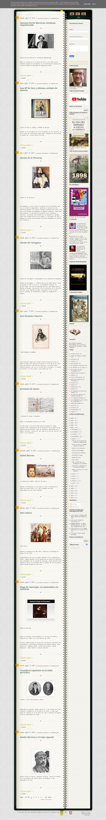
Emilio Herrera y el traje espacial (37, 737)
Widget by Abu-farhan (46, 799)
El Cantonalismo (81, 223)
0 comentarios (54, 18)
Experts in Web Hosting (86, 814)
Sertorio (73, 405)
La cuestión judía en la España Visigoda (78, 395)
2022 (72, 427)
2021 (72, 486)
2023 (72, 425)
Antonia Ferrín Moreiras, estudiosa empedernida (38, 24)
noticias (73, 407)
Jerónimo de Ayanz (29, 389)
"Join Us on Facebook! (78, 14)
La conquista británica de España (79, 391)
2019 (72, 490)
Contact (78, 17)
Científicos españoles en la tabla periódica (36, 671)
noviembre (75, 431)
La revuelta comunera (77, 398)
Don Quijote (74, 363)
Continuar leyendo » (26, 75)
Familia (73, 375)
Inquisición (74, 386)
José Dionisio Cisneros (31, 316)
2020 (72, 488)
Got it (94, 4)
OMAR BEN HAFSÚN (76, 403)
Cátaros (73, 361)
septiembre (75, 436)
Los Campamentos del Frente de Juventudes (79, 400)
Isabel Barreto (27, 455)
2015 (72, 497)
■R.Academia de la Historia (77, 344)
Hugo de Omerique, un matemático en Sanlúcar (39, 588)
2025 (72, 420)
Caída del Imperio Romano (78, 355)
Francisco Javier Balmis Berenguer (78, 533)
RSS (83, 14)
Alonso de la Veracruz (31, 158)
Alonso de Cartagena (30, 242)
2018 (72, 493)
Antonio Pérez (75, 353)
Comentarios (74, 506)
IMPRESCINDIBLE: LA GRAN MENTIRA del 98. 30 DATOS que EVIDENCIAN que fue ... (79, 525)
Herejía (73, 382)
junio (74, 476)
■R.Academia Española (75, 343)
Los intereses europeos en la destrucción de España (80, 248)
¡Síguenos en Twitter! (72, 14)
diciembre (75, 429)
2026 (72, 418)
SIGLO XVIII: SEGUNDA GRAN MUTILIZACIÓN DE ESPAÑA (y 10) (79, 517)
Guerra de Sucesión (76, 377)
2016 (72, 495)
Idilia (73, 384)
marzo (74, 478)
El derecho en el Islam (76, 236)
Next (49, 797)
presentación (75, 409)
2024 (72, 422)
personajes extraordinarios (43, 18)
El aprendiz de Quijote (78, 365)
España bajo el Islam (77, 373)
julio (74, 473)
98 (46, 797)
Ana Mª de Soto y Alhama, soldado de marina (38, 89)
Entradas (73, 504)
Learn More (87, 4)
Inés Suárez (26, 513)
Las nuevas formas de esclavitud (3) (77, 520)
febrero (74, 480)
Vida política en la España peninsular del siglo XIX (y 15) (79, 530)
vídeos (73, 411)
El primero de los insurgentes (76, 370)
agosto (74, 438)
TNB (66, 812)
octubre (74, 434)
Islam (72, 389)
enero (74, 483)
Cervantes (74, 359)
